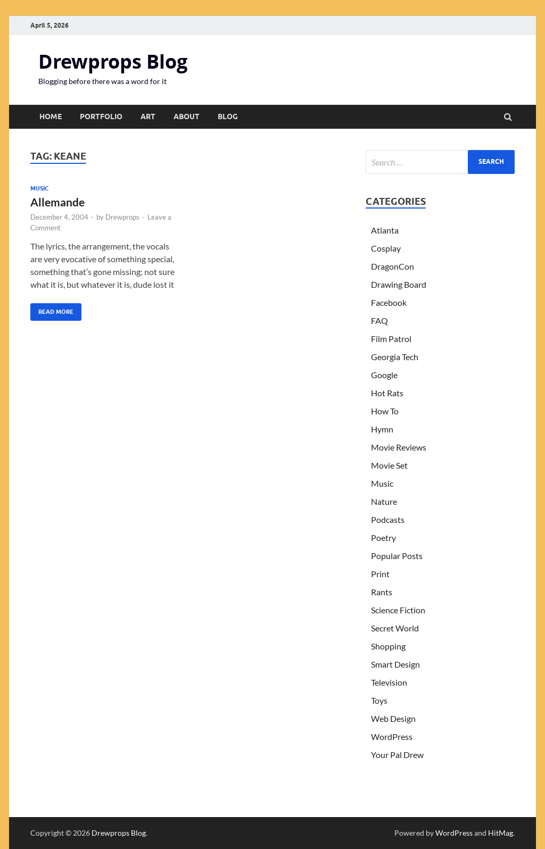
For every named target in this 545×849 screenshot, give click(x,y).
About (187, 116)
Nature (384, 501)
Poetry (383, 537)
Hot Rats (387, 393)
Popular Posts (397, 556)
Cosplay (386, 248)
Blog (228, 116)
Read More (51, 309)
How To (385, 411)
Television (389, 682)
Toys (379, 700)
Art (148, 116)
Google (384, 375)
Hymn (382, 429)
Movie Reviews (398, 447)
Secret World (395, 628)
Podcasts (387, 519)
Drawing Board (398, 284)
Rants (381, 592)
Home (50, 116)
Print (380, 574)
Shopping (388, 646)
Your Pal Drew (397, 755)
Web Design (393, 718)
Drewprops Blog (112, 61)
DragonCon (392, 266)
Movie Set (389, 465)
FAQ (379, 320)
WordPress (391, 736)
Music (39, 188)
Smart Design (395, 664)
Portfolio (101, 116)
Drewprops (122, 217)
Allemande (57, 202)
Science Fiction (398, 610)
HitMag (500, 832)
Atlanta (385, 230)
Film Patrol (391, 339)
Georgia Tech (394, 357)
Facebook (389, 302)
